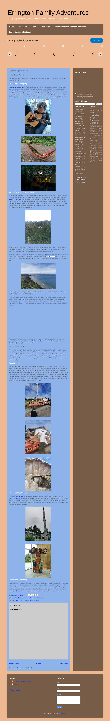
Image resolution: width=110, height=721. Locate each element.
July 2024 (78, 119)
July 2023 (78, 142)
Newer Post (14, 663)
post (48, 78)
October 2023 (79, 137)
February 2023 (79, 154)
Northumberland (94, 140)
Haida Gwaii (34, 598)
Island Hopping (94, 133)
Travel (40, 598)
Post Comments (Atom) (24, 668)
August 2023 (79, 139)
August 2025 (79, 109)
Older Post (63, 663)
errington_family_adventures (85, 97)
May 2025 (78, 111)
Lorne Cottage (81, 182)
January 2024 (79, 130)
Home (11, 27)
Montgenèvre (93, 137)
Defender (93, 126)
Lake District (98, 135)
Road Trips (45, 27)
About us (93, 108)
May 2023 (78, 146)
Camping (94, 120)
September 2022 (80, 169)
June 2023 (78, 144)
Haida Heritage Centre (18, 496)
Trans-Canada (98, 150)
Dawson (99, 125)
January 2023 (79, 156)
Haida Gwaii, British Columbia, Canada (27, 600)
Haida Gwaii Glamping (16, 87)
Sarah (16, 684)
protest (61, 358)
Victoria (100, 158)
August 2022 (79, 173)
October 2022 (79, 166)
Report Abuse (15, 690)
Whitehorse (93, 162)
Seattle (100, 147)
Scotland (95, 147)
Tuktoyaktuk (99, 152)
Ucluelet (92, 154)
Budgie (92, 118)
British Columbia (19, 598)
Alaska (100, 108)
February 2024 (79, 128)
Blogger (63, 714)
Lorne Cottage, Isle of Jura (20, 32)
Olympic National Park (96, 142)
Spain (96, 148)
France (92, 128)
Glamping (92, 130)
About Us (23, 27)
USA (100, 154)
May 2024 (78, 121)
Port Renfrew (96, 143)
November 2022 (80, 162)
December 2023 (80, 133)
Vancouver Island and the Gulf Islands (70, 27)
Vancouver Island (94, 157)
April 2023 (78, 149)
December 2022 (80, 158)
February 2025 (79, 114)
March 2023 (78, 151)
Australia (92, 110)
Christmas (93, 125)
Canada (27, 598)
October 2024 (79, 116)
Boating (99, 110)
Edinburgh (99, 126)
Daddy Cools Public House (40, 341)
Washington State (96, 160)
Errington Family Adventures (48, 12)
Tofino (91, 150)
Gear (34, 27)
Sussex (100, 148)
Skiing (92, 148)
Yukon (98, 162)
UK (96, 154)
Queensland (93, 145)
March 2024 (78, 126)
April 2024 (78, 123)
